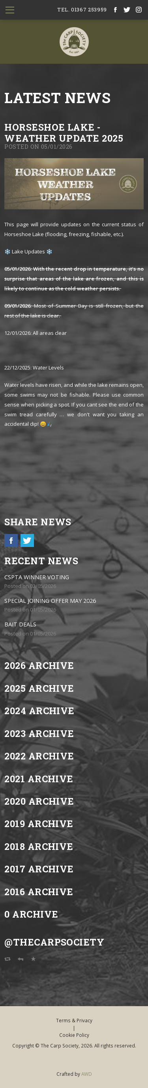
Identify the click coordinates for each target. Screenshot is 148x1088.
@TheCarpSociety (54, 942)
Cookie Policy (74, 1035)
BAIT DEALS (20, 624)
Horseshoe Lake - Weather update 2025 (63, 132)
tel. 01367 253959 (82, 9)
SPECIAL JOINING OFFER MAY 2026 (50, 600)
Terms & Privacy (74, 1020)
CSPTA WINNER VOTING (36, 577)
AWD (86, 1074)
